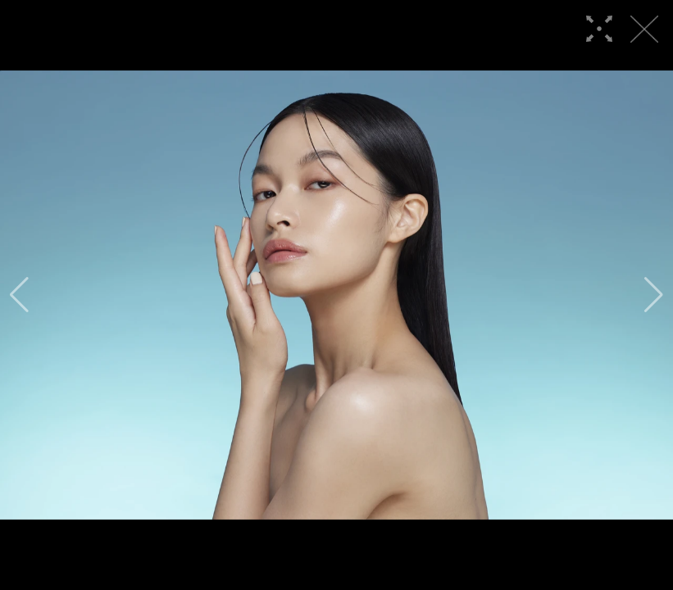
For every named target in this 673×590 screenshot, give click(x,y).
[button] (19, 295)
